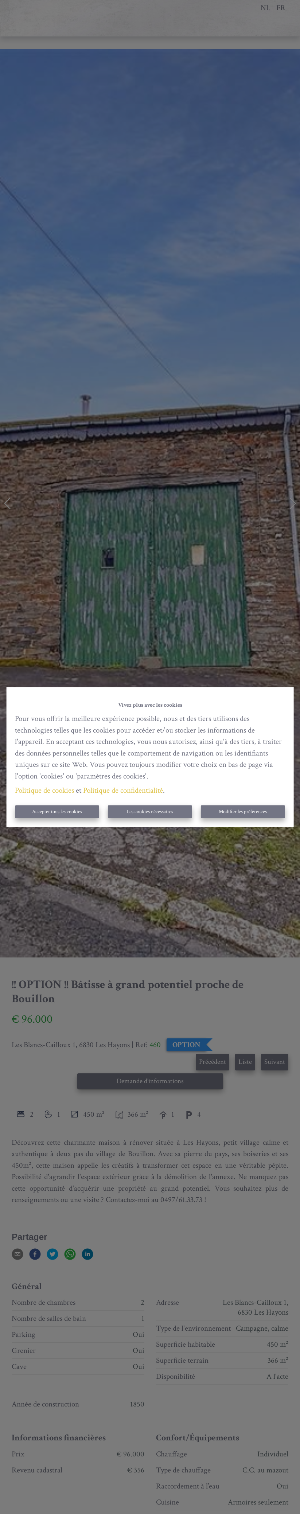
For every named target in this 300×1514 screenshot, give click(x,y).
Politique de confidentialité (123, 790)
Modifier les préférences (243, 811)
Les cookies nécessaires (149, 811)
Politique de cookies (44, 790)
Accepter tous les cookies (57, 811)
